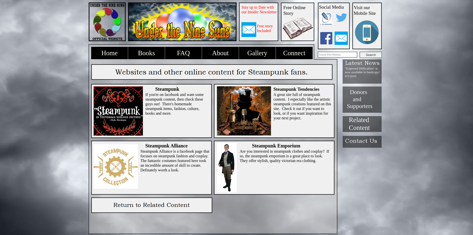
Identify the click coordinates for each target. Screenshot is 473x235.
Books (146, 53)
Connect (294, 53)
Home (109, 53)
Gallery (257, 53)
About (220, 53)
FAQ (183, 53)
